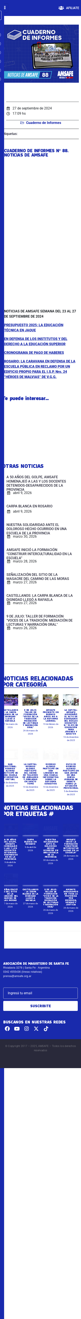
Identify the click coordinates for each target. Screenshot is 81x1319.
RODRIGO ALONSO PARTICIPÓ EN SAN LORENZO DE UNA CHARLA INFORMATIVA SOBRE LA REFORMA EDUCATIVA (51, 822)
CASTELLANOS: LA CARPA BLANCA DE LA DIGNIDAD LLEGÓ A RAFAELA (10, 763)
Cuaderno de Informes (43, 123)
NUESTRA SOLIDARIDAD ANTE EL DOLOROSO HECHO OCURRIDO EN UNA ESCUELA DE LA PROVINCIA (50, 896)
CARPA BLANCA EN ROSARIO (30, 889)
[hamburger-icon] (4, 8)
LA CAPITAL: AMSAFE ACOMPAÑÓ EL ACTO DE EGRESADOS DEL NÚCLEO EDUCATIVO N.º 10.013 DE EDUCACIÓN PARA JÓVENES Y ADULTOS (71, 769)
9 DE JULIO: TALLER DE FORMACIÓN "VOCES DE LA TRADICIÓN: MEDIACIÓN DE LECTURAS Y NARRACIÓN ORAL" (30, 766)
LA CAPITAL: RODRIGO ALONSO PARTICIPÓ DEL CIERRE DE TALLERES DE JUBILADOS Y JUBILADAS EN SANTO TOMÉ (30, 822)
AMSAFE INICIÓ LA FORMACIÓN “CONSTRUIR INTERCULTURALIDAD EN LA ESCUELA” (71, 894)
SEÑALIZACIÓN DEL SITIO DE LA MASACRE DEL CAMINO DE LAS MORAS (10, 943)
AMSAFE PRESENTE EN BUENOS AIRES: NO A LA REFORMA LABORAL (51, 763)
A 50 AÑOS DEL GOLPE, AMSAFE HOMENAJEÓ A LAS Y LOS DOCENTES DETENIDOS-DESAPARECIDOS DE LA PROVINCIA (10, 897)
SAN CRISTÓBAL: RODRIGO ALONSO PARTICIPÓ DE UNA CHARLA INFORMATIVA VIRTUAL (10, 820)
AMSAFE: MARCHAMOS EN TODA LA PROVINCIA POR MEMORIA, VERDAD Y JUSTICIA (71, 945)
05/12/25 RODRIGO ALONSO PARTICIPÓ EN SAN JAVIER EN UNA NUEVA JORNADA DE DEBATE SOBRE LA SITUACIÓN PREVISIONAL (71, 824)
